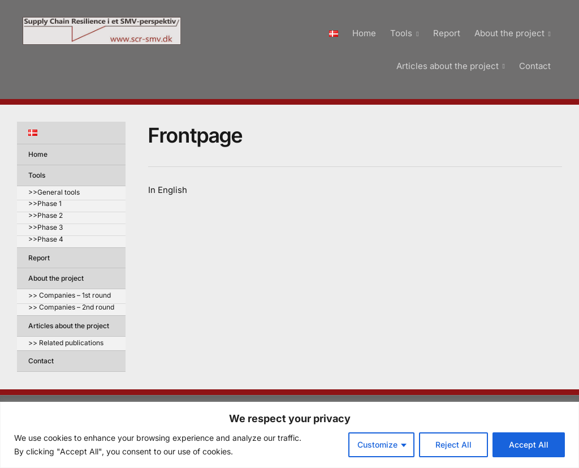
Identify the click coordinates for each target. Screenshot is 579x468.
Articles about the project (447, 66)
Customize (377, 444)
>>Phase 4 (45, 239)
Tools (401, 33)
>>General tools (54, 192)
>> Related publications (65, 343)
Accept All (528, 444)
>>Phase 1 (45, 204)
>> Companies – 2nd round (71, 307)
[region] (289, 435)
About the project (509, 33)
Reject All (453, 444)
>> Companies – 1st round (69, 295)
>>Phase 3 (45, 227)
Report (446, 33)
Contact (535, 66)
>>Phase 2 (45, 216)
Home (364, 33)
